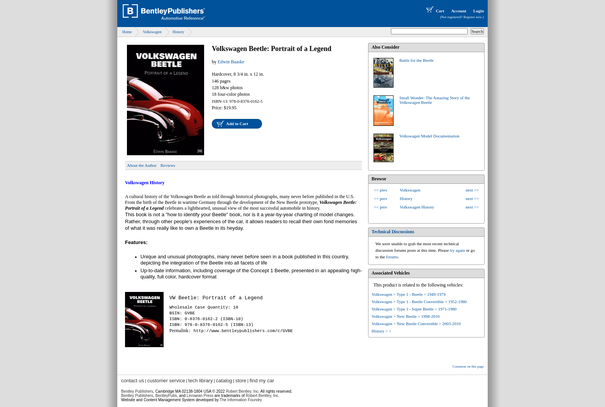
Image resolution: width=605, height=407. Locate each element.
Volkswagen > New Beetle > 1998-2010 (405, 316)
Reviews (168, 165)
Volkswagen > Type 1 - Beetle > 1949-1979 (409, 294)
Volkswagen (152, 32)
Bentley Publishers (137, 391)
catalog (224, 380)
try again (457, 250)
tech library (200, 380)
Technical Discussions (393, 231)
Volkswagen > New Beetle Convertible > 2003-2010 (416, 323)
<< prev (380, 190)
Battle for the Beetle (416, 60)
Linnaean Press (200, 395)
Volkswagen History (417, 207)
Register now (472, 17)
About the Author (142, 165)
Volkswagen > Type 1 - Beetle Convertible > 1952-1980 (419, 301)
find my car (262, 380)
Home (127, 32)
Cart (434, 10)
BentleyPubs (166, 395)
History (178, 32)
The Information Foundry (241, 400)
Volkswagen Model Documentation (429, 136)
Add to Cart (237, 123)
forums (392, 256)
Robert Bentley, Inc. (262, 395)
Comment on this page (468, 366)
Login (478, 10)
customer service (166, 380)
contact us (132, 380)
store (241, 380)
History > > (381, 331)
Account (458, 10)
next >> (472, 190)
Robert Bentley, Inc (242, 391)
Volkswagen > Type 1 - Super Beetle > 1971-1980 (414, 309)
